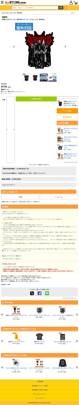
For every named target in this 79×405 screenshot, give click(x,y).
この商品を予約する (36, 99)
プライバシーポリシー (40, 394)
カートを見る (67, 111)
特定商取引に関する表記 (40, 390)
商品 (20, 197)
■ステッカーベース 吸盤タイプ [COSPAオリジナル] (16, 251)
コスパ (73, 13)
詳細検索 (65, 7)
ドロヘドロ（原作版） (16, 13)
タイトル (59, 197)
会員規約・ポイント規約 (40, 386)
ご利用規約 (39, 381)
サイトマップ (40, 398)
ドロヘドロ (5, 13)
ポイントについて (6, 93)
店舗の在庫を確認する (8, 185)
